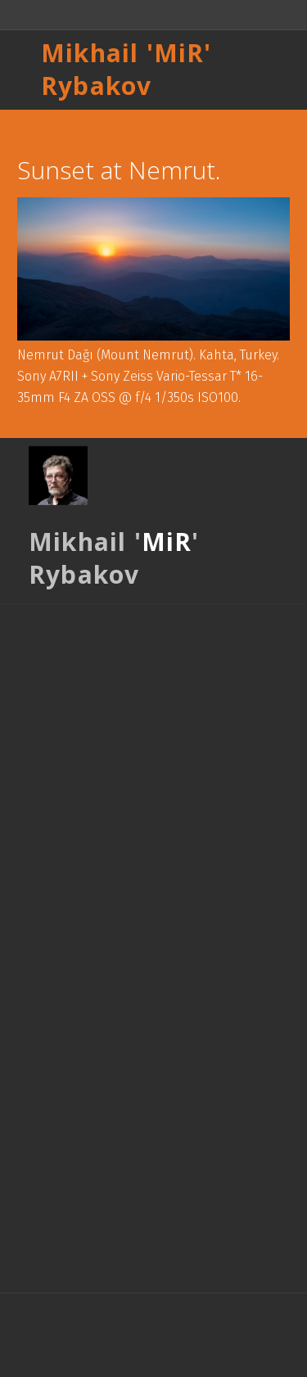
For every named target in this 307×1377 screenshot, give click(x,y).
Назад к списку (52, 126)
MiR (179, 53)
